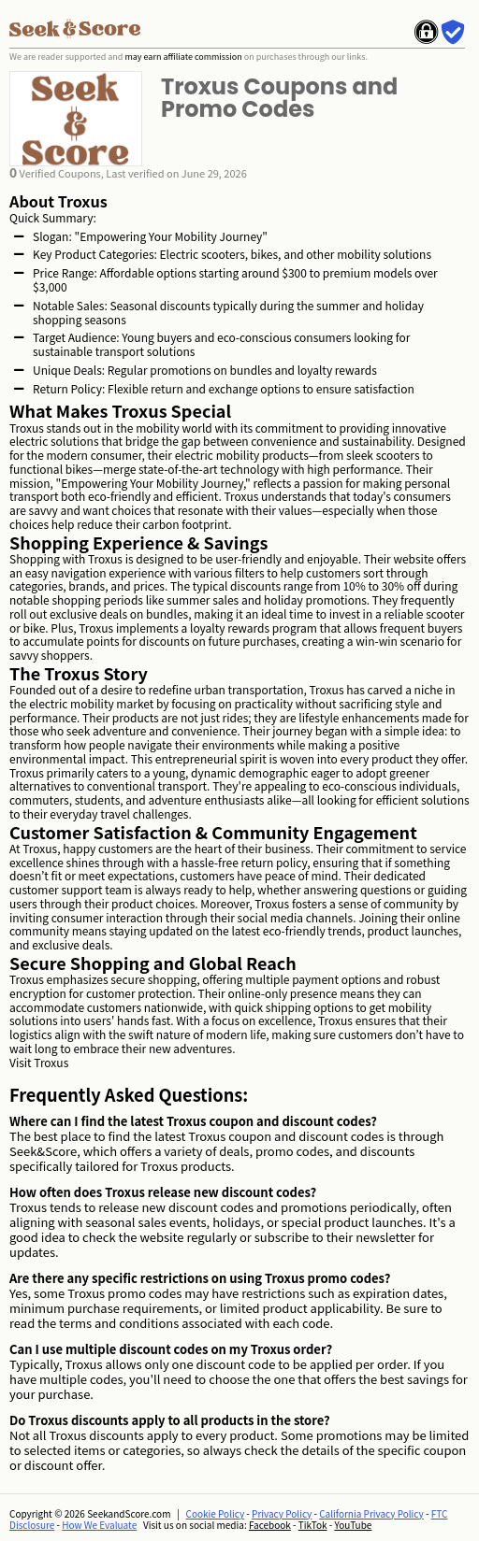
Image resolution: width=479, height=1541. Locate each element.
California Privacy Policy (371, 1513)
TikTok (312, 1525)
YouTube (352, 1525)
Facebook (270, 1525)
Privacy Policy (282, 1513)
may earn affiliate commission (182, 56)
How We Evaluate (99, 1525)
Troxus (51, 1062)
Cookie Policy (215, 1513)
